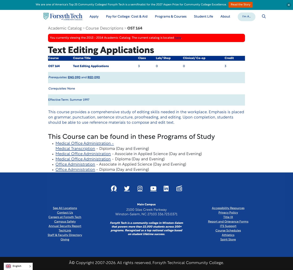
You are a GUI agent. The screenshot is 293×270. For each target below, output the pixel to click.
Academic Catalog (65, 28)
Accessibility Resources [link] (228, 208)
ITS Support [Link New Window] (228, 226)
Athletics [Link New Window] (228, 235)
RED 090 (93, 77)
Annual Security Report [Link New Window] (65, 226)
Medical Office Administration (83, 154)
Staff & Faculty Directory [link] (65, 235)
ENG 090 (74, 77)
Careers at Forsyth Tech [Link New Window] (64, 217)
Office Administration (75, 164)
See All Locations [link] (65, 208)
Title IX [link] (228, 217)
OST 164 (134, 28)
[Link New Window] (113, 188)
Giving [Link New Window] (65, 239)
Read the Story (240, 4)
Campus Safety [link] (65, 221)
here (178, 37)
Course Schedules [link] (228, 230)
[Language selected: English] (18, 266)
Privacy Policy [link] (228, 212)
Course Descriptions (104, 28)
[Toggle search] (264, 16)
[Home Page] (63, 16)
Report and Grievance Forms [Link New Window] (228, 221)
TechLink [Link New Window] (65, 230)
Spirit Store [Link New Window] (228, 239)
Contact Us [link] (65, 212)
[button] (246, 16)
